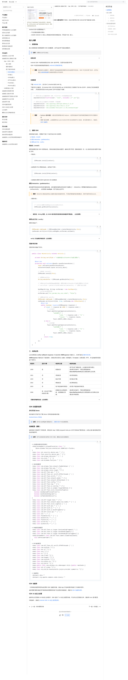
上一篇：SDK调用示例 (36, 624)
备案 (108, 3)
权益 (34, 3)
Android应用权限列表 (56, 71)
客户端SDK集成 (82, 12)
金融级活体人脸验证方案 (60, 12)
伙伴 (48, 3)
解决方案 (28, 3)
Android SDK (37, 90)
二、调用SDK (56, 433)
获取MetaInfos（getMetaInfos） (40, 146)
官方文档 (4, 7)
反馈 (67, 632)
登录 (123, 3)
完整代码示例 (86, 366)
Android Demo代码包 (35, 428)
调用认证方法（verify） (38, 148)
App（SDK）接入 (72, 12)
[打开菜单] (3, 3)
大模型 (18, 3)
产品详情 (88, 21)
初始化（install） (36, 143)
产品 (23, 3)
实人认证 (11, 7)
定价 (39, 3)
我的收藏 (97, 21)
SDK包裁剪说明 (77, 607)
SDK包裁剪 (44, 128)
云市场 (44, 3)
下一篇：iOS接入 (95, 624)
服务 (53, 3)
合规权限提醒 (45, 78)
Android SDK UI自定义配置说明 (49, 617)
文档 (104, 3)
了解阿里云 (59, 3)
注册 (116, 3)
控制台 (112, 3)
